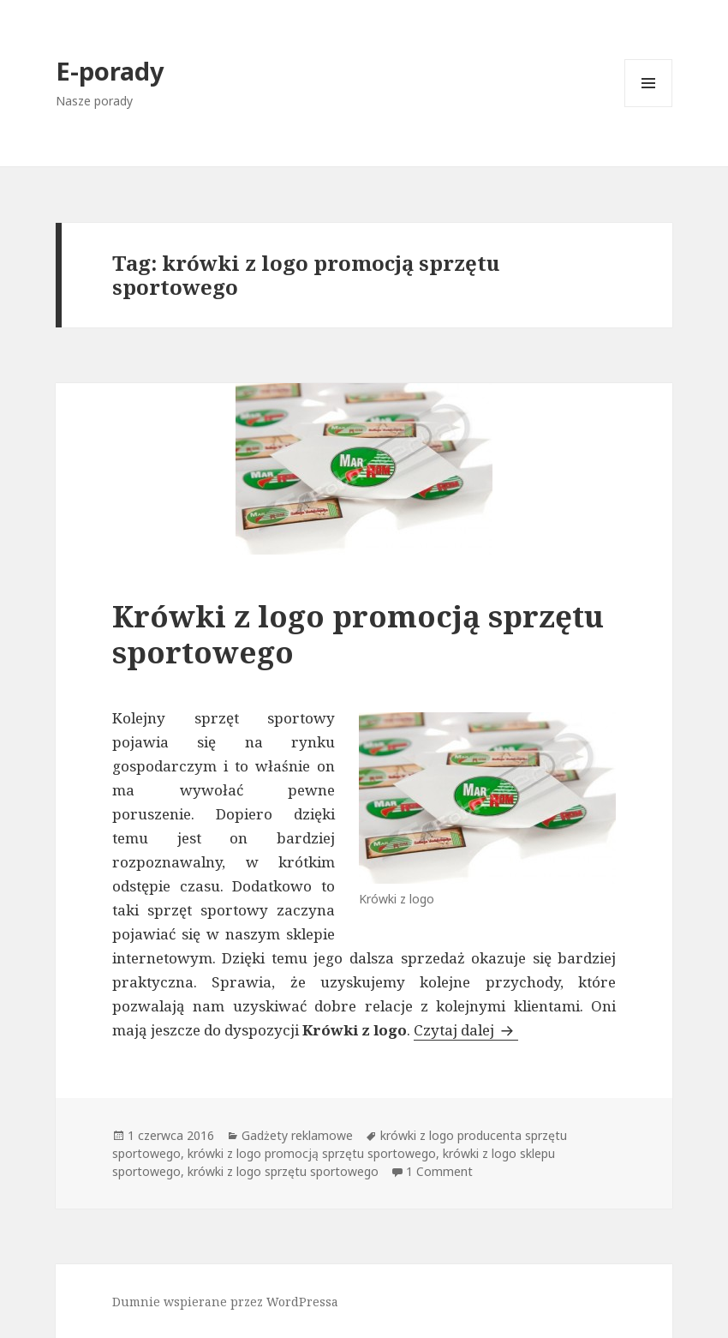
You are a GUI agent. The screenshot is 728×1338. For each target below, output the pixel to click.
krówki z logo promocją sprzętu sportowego (312, 1153)
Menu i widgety (648, 106)
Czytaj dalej (466, 1030)
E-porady (110, 70)
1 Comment (439, 1171)
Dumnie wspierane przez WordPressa (225, 1301)
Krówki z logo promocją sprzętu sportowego (358, 634)
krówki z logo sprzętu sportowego (283, 1171)
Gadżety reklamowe (297, 1135)
